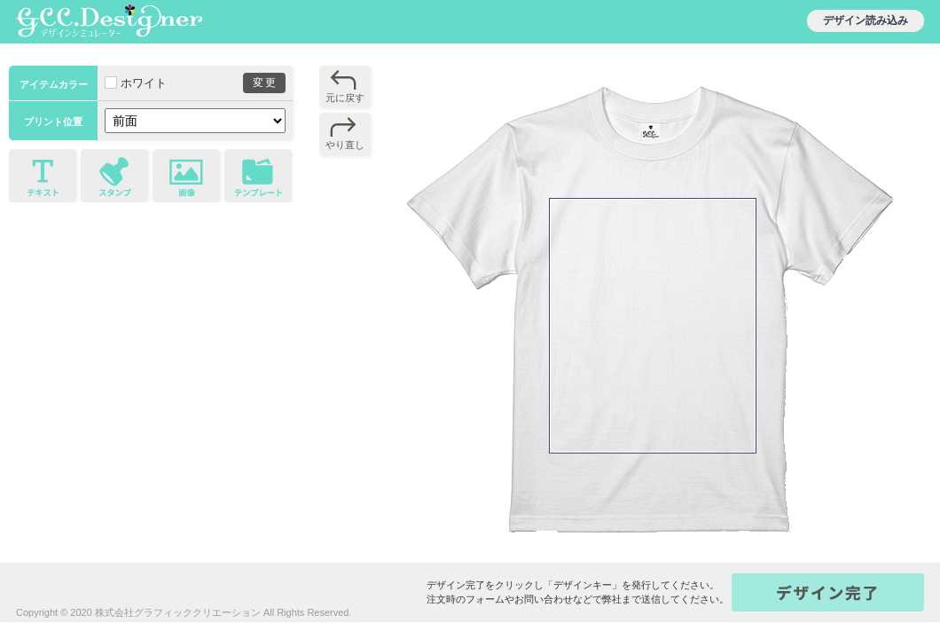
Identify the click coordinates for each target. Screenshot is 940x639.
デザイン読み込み (865, 20)
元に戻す (344, 97)
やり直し (344, 144)
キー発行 (828, 592)
